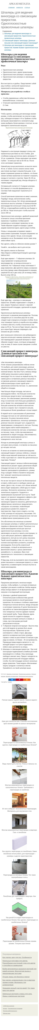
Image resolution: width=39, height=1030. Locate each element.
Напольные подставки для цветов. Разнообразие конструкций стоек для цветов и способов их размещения (18, 963)
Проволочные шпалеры (25, 674)
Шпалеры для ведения (12, 674)
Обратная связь (6, 1013)
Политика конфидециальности (10, 1010)
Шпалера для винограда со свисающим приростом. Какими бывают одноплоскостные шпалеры (21, 47)
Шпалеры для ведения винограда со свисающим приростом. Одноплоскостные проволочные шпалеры (20, 36)
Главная (11, 7)
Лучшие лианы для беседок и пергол (15, 977)
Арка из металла (19, 3)
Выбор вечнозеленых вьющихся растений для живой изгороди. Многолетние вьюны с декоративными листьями (19, 971)
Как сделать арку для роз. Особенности (17, 957)
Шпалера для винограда (12, 676)
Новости (19, 7)
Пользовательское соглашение (15, 1008)
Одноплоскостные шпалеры (26, 676)
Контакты (5, 1008)
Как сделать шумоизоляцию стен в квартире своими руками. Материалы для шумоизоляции (18, 982)
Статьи (27, 7)
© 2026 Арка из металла (8, 1005)
